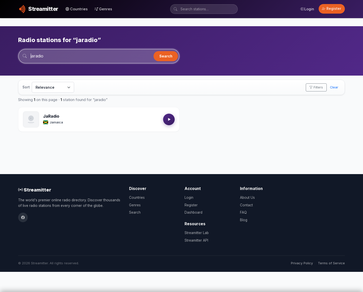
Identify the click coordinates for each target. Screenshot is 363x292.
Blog (243, 220)
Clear (334, 87)
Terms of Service (331, 263)
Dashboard (193, 212)
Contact (246, 205)
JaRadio (51, 116)
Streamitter (34, 189)
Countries (77, 9)
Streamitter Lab (197, 233)
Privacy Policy (302, 263)
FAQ (243, 212)
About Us (247, 198)
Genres (103, 9)
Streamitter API (196, 240)
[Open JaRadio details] (31, 119)
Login (307, 9)
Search (165, 56)
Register (331, 9)
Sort (26, 87)
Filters (316, 87)
